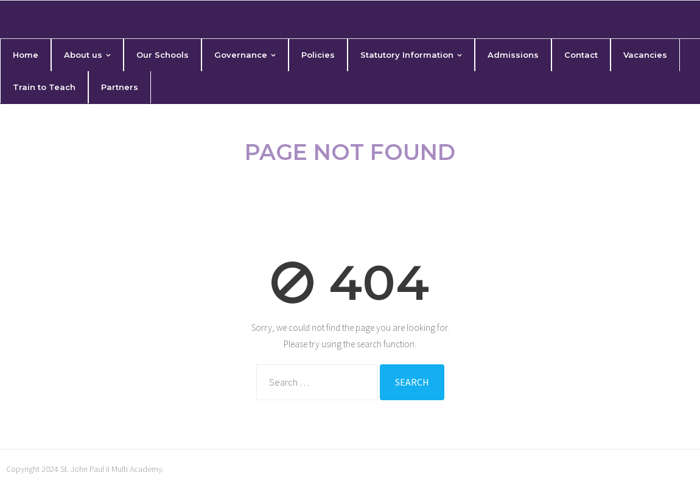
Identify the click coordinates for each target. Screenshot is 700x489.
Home (299, 187)
